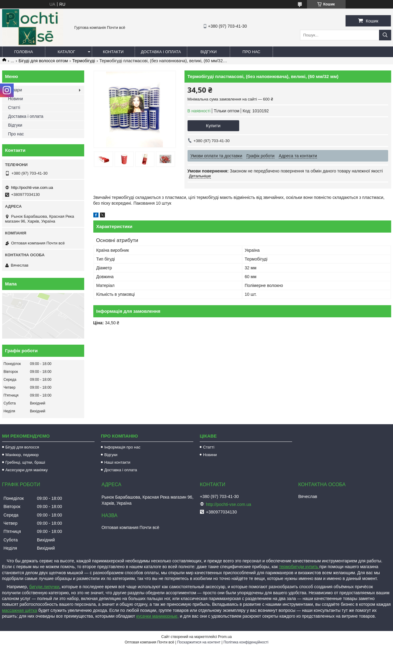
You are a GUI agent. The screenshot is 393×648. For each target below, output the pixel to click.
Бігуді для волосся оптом (43, 60)
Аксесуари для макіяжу (26, 470)
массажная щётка (19, 610)
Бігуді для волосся (22, 447)
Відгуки (208, 51)
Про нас (251, 51)
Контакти (113, 51)
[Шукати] (385, 35)
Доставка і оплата (161, 51)
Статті (14, 107)
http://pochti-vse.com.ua (32, 187)
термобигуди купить (299, 566)
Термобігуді (83, 60)
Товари (15, 89)
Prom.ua (225, 637)
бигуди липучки (44, 586)
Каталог (66, 51)
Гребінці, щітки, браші (25, 462)
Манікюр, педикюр (22, 454)
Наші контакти (117, 462)
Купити (213, 125)
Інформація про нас (122, 447)
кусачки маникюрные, (157, 616)
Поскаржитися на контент (198, 642)
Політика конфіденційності (245, 642)
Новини (15, 98)
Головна (23, 51)
